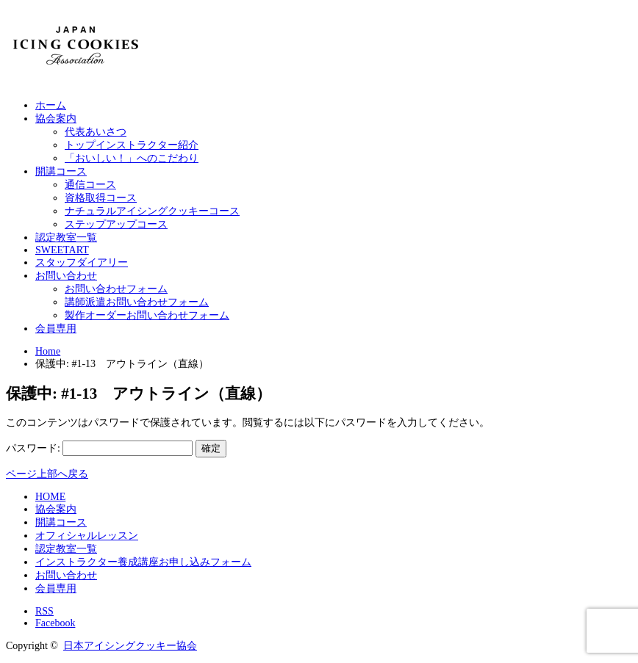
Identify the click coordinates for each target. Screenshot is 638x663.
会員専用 (55, 328)
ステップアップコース (116, 224)
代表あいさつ (95, 131)
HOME (50, 496)
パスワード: (99, 448)
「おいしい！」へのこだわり (131, 158)
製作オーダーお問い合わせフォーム (147, 315)
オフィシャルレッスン (86, 535)
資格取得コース (101, 197)
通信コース (90, 184)
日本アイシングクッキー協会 (130, 645)
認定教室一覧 (66, 237)
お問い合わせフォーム (116, 288)
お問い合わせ (66, 275)
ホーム (50, 105)
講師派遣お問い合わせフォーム (137, 302)
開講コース (61, 171)
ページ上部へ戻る (47, 473)
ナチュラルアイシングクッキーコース (152, 211)
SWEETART (62, 250)
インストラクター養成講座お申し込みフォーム (143, 562)
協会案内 (55, 118)
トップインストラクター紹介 (131, 145)
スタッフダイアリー (81, 262)
